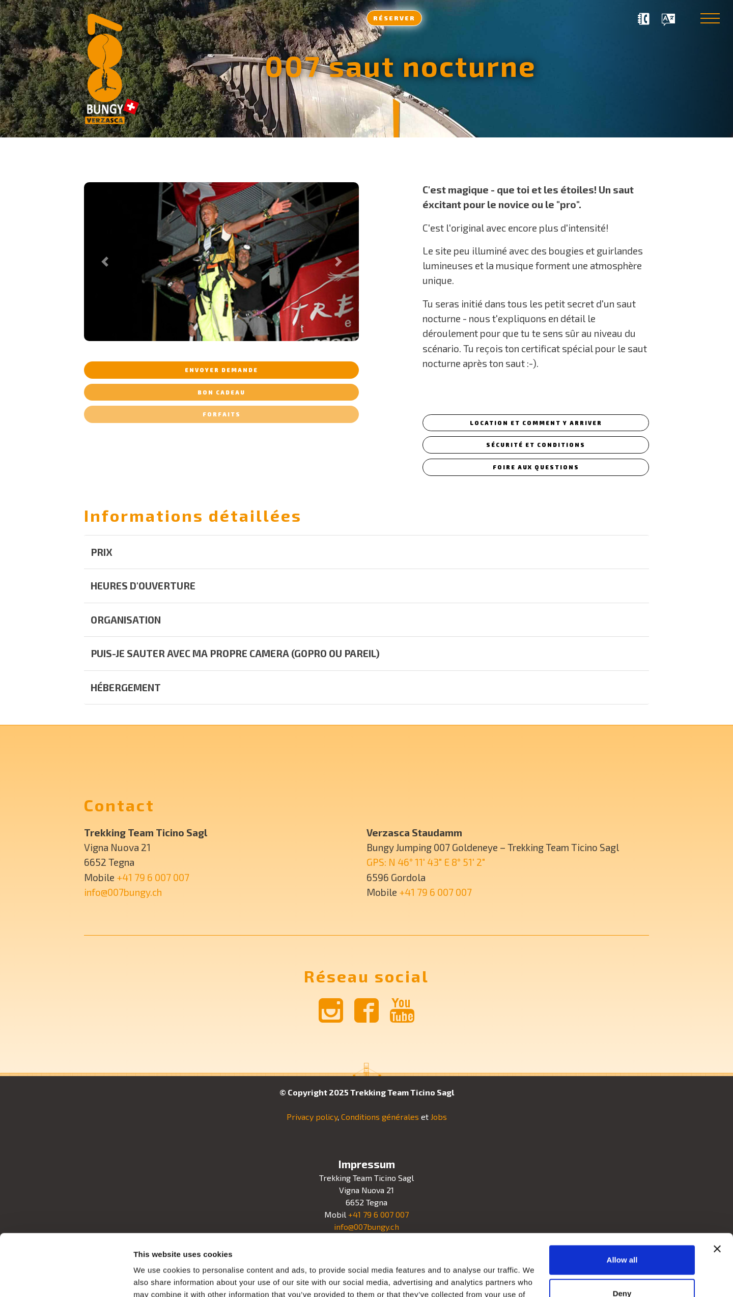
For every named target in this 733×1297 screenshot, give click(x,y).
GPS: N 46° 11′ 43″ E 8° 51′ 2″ (425, 862)
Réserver (394, 17)
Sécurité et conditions (535, 444)
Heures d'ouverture (143, 585)
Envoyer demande (221, 369)
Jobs (439, 1116)
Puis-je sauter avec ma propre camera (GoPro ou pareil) (235, 653)
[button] (104, 261)
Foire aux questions (536, 467)
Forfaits (222, 414)
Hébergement (126, 687)
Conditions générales (380, 1116)
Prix (101, 552)
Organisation (126, 620)
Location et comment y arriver (536, 422)
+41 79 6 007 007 (153, 877)
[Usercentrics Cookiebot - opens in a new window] (65, 1277)
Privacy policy (312, 1116)
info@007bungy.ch (123, 892)
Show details (157, 1277)
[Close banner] (717, 1191)
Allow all (622, 1202)
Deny (622, 1235)
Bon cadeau (221, 392)
